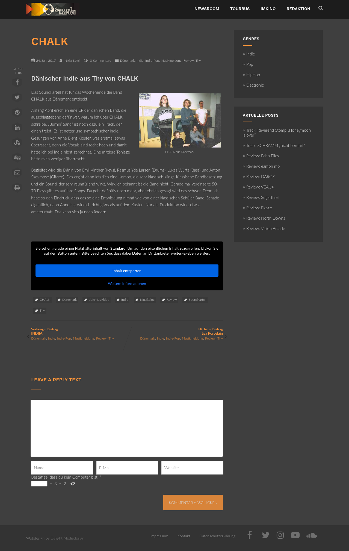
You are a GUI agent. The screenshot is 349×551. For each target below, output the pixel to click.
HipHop (251, 74)
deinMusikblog (99, 299)
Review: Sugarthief (261, 197)
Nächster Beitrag (175, 331)
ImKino (268, 8)
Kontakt (183, 536)
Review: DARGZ (259, 176)
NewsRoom (206, 8)
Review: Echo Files (261, 155)
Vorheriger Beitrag (79, 331)
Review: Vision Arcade (264, 228)
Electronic (253, 84)
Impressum (159, 536)
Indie (140, 60)
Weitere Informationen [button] (127, 283)
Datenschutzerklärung (217, 536)
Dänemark (127, 60)
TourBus (240, 8)
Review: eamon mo (261, 166)
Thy (198, 60)
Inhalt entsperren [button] (127, 270)
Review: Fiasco (257, 207)
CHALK (45, 299)
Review (189, 60)
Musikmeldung (171, 60)
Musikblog (147, 299)
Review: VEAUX (258, 186)
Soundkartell (197, 299)
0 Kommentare (100, 60)
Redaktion (298, 8)
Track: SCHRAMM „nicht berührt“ (274, 145)
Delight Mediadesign (67, 538)
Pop (248, 64)
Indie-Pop (152, 60)
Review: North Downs (264, 218)
